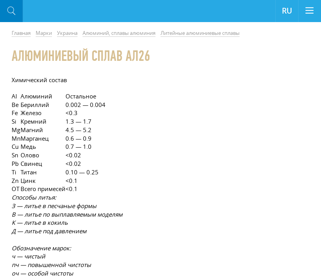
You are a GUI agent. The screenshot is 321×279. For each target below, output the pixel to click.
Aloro (55, 11)
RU (287, 11)
